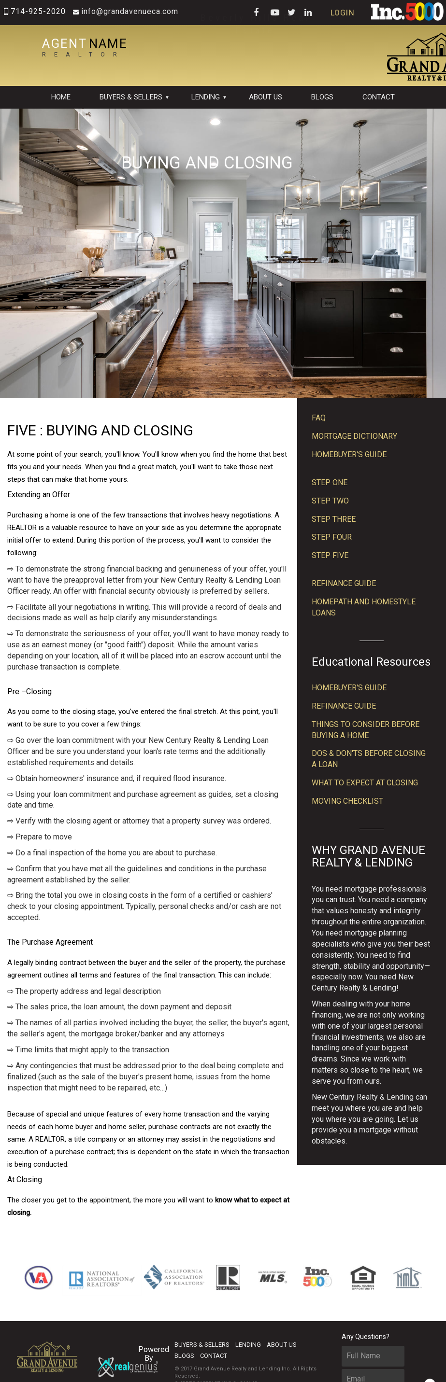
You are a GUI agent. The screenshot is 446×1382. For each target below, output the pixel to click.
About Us (265, 97)
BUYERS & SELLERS (131, 97)
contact (378, 97)
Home (61, 97)
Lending (205, 97)
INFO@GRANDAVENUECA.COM (121, 11)
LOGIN (350, 12)
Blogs (322, 97)
